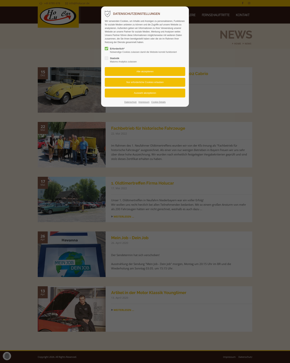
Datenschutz (130, 102)
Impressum (144, 102)
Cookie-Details (158, 102)
